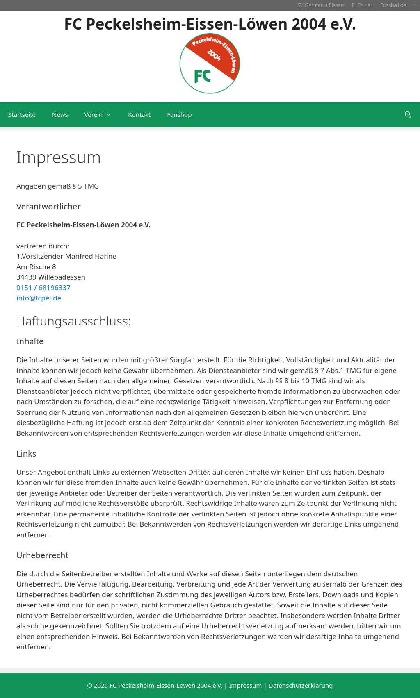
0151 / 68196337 (43, 287)
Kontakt (139, 114)
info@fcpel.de (38, 297)
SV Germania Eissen (320, 5)
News (60, 114)
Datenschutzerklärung (301, 685)
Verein (102, 114)
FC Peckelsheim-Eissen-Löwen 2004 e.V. (210, 23)
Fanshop (179, 114)
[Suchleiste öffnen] (408, 114)
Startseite (22, 114)
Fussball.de (393, 5)
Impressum (245, 685)
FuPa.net (362, 5)
